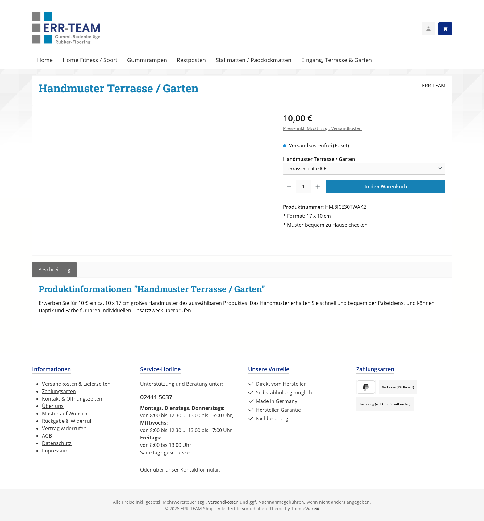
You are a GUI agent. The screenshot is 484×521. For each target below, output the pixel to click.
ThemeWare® (305, 508)
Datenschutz (57, 443)
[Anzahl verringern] (289, 186)
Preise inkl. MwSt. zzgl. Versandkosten (322, 128)
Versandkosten (223, 502)
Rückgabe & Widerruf (66, 421)
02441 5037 (156, 397)
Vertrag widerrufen (64, 428)
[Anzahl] (303, 186)
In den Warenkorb (386, 186)
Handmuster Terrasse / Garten (319, 158)
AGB (47, 435)
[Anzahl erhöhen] (317, 186)
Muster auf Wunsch (64, 413)
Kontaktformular (199, 469)
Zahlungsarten (59, 391)
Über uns (53, 406)
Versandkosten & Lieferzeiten (76, 383)
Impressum (55, 450)
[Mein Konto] (428, 28)
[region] (154, 177)
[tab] (54, 269)
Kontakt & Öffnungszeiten (72, 398)
